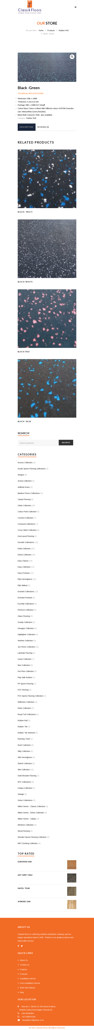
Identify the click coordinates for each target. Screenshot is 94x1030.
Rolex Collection (24, 708)
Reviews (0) (43, 127)
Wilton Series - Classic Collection (31, 806)
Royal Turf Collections (27, 714)
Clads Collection (24, 505)
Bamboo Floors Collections (29, 493)
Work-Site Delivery (27, 988)
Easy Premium (24, 573)
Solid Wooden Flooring (27, 776)
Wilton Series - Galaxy (27, 819)
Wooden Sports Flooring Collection (32, 837)
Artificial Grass (24, 487)
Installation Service (28, 979)
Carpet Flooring (24, 499)
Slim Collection (24, 770)
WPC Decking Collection (28, 843)
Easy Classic (23, 561)
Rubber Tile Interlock (26, 733)
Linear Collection (24, 659)
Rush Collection (24, 745)
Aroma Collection (25, 481)
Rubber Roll (63, 30)
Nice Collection (24, 665)
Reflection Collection (26, 702)
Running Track (24, 739)
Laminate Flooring (25, 653)
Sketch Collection (25, 763)
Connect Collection (25, 518)
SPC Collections (24, 782)
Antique (21, 475)
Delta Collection (24, 549)
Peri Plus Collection (26, 671)
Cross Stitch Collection (27, 530)
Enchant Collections (26, 591)
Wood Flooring (24, 831)
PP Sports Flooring (25, 684)
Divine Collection (24, 555)
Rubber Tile (22, 727)
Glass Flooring (24, 616)
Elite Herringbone (25, 579)
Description (26, 127)
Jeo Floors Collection (26, 647)
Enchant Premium (25, 598)
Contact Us (24, 965)
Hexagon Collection (26, 628)
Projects (23, 969)
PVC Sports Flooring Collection (30, 696)
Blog (22, 992)
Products (51, 30)
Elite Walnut (22, 585)
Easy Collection (24, 567)
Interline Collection (25, 641)
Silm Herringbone (25, 757)
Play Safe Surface (25, 677)
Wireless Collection (26, 825)
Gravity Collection (25, 622)
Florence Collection (25, 610)
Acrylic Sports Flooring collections (31, 469)
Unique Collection (25, 788)
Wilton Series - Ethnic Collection (31, 813)
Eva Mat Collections (26, 604)
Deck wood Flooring (26, 536)
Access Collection (25, 463)
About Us (24, 960)
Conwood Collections (26, 524)
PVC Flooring (23, 690)
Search (66, 443)
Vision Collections (25, 800)
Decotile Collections (26, 542)
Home (41, 30)
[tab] (26, 127)
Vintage (21, 794)
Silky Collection (24, 751)
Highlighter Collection (26, 634)
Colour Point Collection (27, 512)
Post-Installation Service (30, 983)
